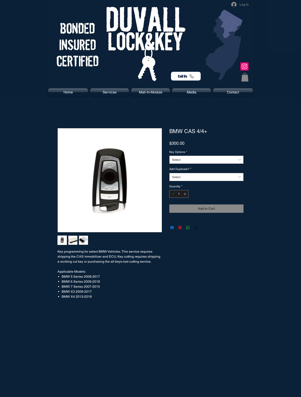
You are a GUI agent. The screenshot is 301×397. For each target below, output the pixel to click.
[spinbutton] (179, 194)
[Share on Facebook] (172, 227)
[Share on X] (195, 227)
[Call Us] (186, 76)
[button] (245, 77)
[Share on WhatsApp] (187, 227)
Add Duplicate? (180, 169)
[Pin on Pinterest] (179, 227)
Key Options (178, 152)
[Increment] (185, 194)
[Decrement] (172, 194)
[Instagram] (244, 66)
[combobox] (206, 160)
